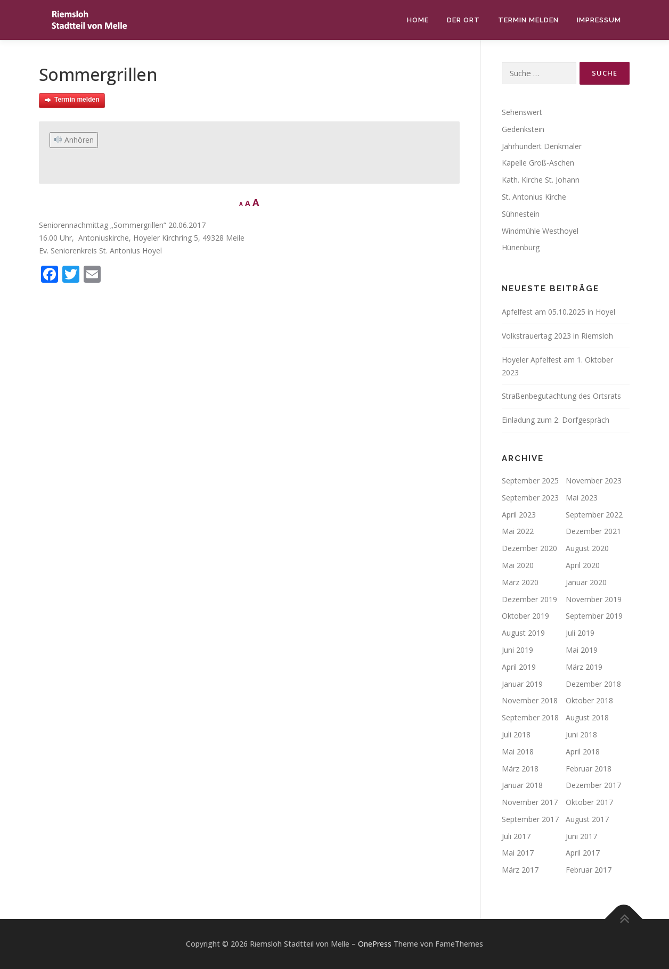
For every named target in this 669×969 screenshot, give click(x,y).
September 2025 (530, 480)
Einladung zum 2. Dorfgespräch (555, 420)
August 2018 (587, 717)
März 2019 (584, 667)
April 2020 (583, 565)
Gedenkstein (523, 129)
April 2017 (583, 853)
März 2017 (520, 870)
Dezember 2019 (529, 599)
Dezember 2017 (593, 785)
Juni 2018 (581, 734)
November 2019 (594, 599)
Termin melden (528, 20)
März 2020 (520, 582)
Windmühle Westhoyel (540, 231)
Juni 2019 (517, 650)
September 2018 (530, 717)
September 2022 (594, 515)
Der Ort (463, 20)
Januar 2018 (522, 785)
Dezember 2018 (593, 684)
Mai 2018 (518, 751)
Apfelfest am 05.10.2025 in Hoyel (558, 312)
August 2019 (523, 633)
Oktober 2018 (589, 700)
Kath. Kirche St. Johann (541, 180)
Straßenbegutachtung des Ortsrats (561, 396)
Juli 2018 (516, 734)
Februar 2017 (588, 870)
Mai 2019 (582, 650)
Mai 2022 (518, 531)
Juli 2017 (516, 836)
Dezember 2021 (593, 531)
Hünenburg (521, 247)
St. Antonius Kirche (534, 197)
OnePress (374, 944)
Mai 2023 (582, 497)
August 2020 (587, 548)
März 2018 (520, 768)
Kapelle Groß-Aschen (538, 163)
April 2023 (519, 515)
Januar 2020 (586, 582)
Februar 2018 (588, 768)
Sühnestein (521, 214)
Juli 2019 (580, 633)
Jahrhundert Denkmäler (542, 146)
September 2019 (594, 616)
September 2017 (530, 819)
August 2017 (587, 819)
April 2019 (519, 667)
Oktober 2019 (525, 616)
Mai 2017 (518, 853)
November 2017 (530, 802)
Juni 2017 (581, 836)
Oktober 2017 (589, 802)
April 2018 (583, 751)
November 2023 (594, 480)
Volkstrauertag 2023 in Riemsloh (557, 336)
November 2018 (530, 700)
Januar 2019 (522, 684)
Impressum (599, 20)
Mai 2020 (518, 565)
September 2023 (530, 497)
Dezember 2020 (529, 548)
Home (418, 20)
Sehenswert (522, 112)
